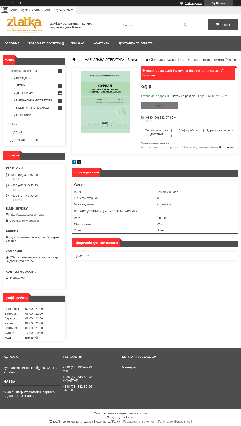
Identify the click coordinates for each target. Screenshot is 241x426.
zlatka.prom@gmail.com (26, 220)
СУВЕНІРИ (23, 115)
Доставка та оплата (136, 43)
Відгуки (16, 132)
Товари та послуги (44, 43)
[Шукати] (185, 25)
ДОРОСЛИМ (24, 93)
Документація (138, 59)
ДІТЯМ (20, 85)
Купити (159, 106)
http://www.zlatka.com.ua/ (27, 214)
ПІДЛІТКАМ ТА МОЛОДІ (32, 107)
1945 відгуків (193, 3)
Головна (12, 43)
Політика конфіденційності (175, 421)
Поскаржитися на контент (139, 421)
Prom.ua (142, 413)
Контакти (102, 43)
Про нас (77, 43)
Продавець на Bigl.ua (120, 417)
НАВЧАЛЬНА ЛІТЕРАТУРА (104, 59)
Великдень (23, 78)
